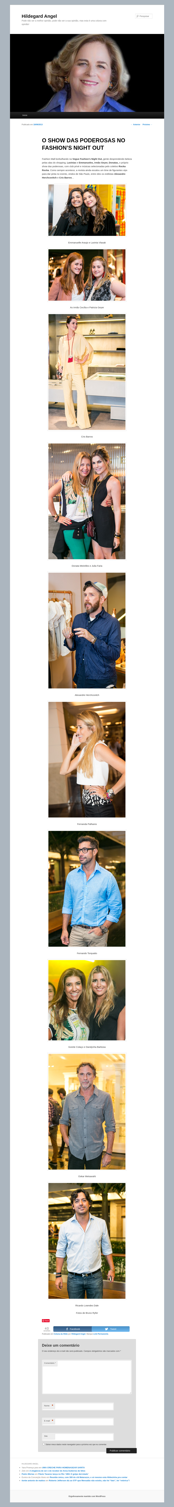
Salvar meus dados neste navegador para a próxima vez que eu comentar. (76, 1444)
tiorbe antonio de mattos (33, 1480)
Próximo (147, 124)
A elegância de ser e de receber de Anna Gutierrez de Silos (57, 1471)
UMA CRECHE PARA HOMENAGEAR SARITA (63, 1467)
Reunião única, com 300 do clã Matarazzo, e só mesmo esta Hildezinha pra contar (88, 1477)
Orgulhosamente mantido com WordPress (87, 1496)
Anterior (135, 124)
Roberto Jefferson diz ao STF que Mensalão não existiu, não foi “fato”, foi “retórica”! (89, 1480)
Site (45, 1436)
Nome (48, 1406)
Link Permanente (100, 1334)
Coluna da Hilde (61, 1334)
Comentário (50, 1363)
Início (25, 115)
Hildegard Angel (39, 16)
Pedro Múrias (28, 1474)
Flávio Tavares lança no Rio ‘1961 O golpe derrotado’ (63, 1474)
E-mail (48, 1421)
